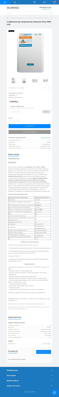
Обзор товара (13, 154)
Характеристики (13, 158)
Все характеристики (46, 137)
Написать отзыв (43, 352)
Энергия (20, 93)
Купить (46, 112)
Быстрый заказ (29, 132)
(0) (23, 88)
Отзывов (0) (12, 162)
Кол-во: (11, 118)
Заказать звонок (46, 9)
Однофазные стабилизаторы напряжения (38, 18)
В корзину (29, 126)
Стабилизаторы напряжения (17, 18)
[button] (45, 7)
